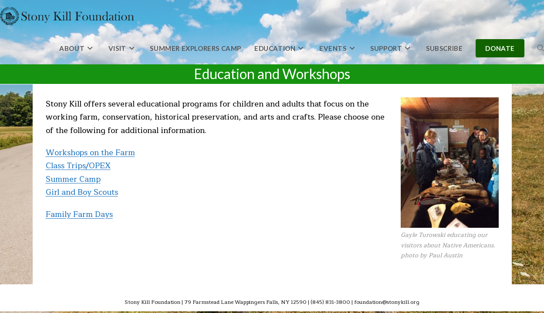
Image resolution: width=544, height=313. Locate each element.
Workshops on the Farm (90, 152)
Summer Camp (73, 179)
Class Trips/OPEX (78, 165)
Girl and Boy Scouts (82, 192)
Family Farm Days (79, 214)
